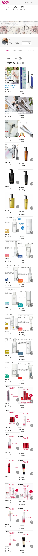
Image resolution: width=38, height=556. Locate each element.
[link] (12, 75)
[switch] (20, 58)
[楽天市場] (33, 2)
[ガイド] (26, 2)
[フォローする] (26, 43)
